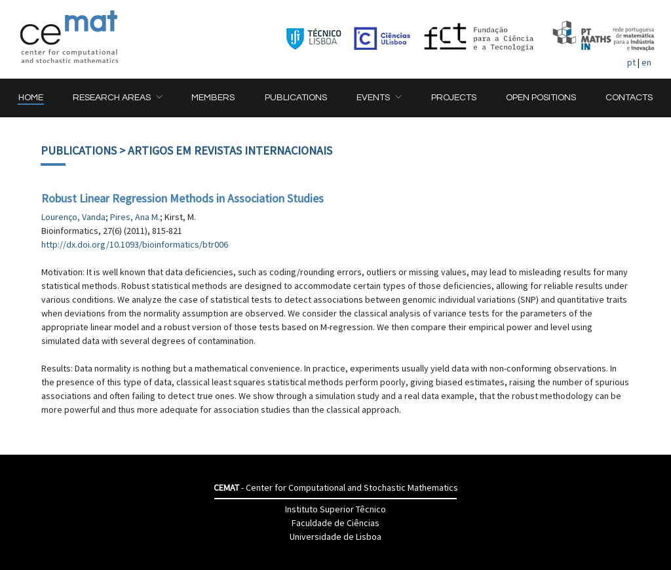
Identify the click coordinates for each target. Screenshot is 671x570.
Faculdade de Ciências (335, 523)
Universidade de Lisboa (335, 536)
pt (631, 62)
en (646, 62)
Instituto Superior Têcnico (335, 509)
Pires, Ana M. (135, 217)
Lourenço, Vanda (73, 217)
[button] (117, 98)
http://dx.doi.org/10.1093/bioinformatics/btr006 (134, 244)
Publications (79, 150)
